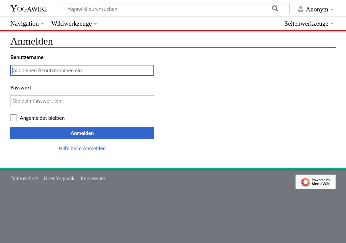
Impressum (93, 178)
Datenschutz (24, 178)
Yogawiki (28, 8)
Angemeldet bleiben (42, 118)
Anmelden (82, 133)
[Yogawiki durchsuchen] (173, 8)
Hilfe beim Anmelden (82, 148)
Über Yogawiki (60, 178)
